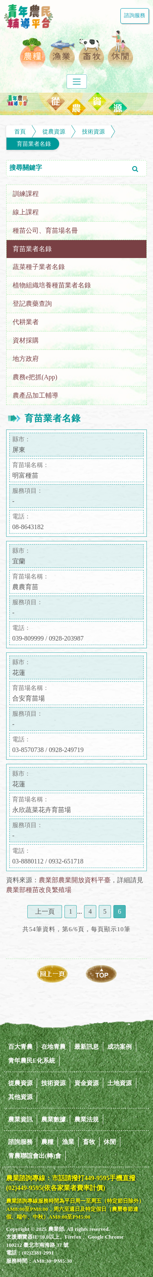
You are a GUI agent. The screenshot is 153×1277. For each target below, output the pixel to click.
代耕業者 (26, 321)
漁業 (68, 1142)
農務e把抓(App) (35, 377)
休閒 (110, 1142)
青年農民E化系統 (31, 1060)
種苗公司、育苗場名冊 (45, 230)
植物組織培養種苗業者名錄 (52, 285)
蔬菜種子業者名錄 (39, 266)
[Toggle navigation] (77, 81)
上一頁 (45, 911)
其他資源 (20, 1097)
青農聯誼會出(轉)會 (34, 1155)
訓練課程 (26, 193)
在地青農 (53, 1046)
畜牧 (89, 1142)
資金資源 (86, 1083)
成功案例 (119, 1046)
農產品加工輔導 (35, 395)
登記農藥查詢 (32, 303)
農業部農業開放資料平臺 (75, 880)
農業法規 (86, 1119)
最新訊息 (86, 1046)
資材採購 (26, 340)
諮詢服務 (134, 15)
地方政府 (26, 358)
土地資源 (119, 1083)
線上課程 (26, 212)
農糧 (47, 1142)
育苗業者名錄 (34, 143)
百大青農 (20, 1046)
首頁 (20, 131)
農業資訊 (20, 1119)
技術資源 (93, 131)
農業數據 (53, 1119)
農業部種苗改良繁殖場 (38, 889)
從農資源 (53, 131)
